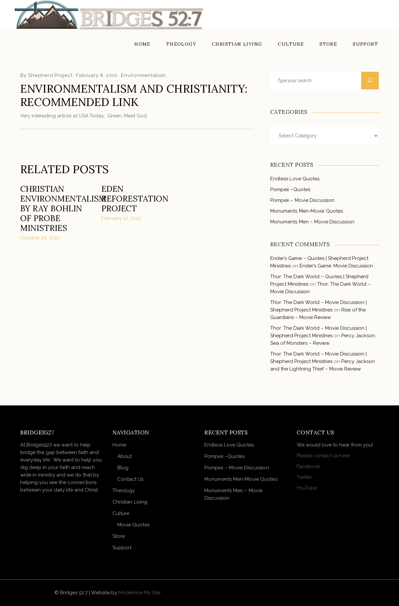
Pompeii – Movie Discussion (302, 200)
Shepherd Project (50, 75)
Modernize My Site (139, 593)
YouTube (307, 488)
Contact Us (130, 479)
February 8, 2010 (96, 75)
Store (118, 536)
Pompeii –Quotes (290, 189)
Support (122, 548)
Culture (121, 513)
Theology (123, 490)
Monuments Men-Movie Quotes (306, 211)
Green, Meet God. (128, 116)
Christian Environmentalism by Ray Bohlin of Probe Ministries (63, 208)
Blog (122, 468)
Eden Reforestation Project (135, 199)
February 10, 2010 (121, 218)
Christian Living (130, 502)
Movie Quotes (133, 525)
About (124, 456)
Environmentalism (143, 75)
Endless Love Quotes (295, 179)
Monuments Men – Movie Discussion (312, 222)
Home (119, 445)
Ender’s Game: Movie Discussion (336, 266)
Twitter (304, 477)
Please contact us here (323, 456)
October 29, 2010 (40, 238)
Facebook (308, 466)
